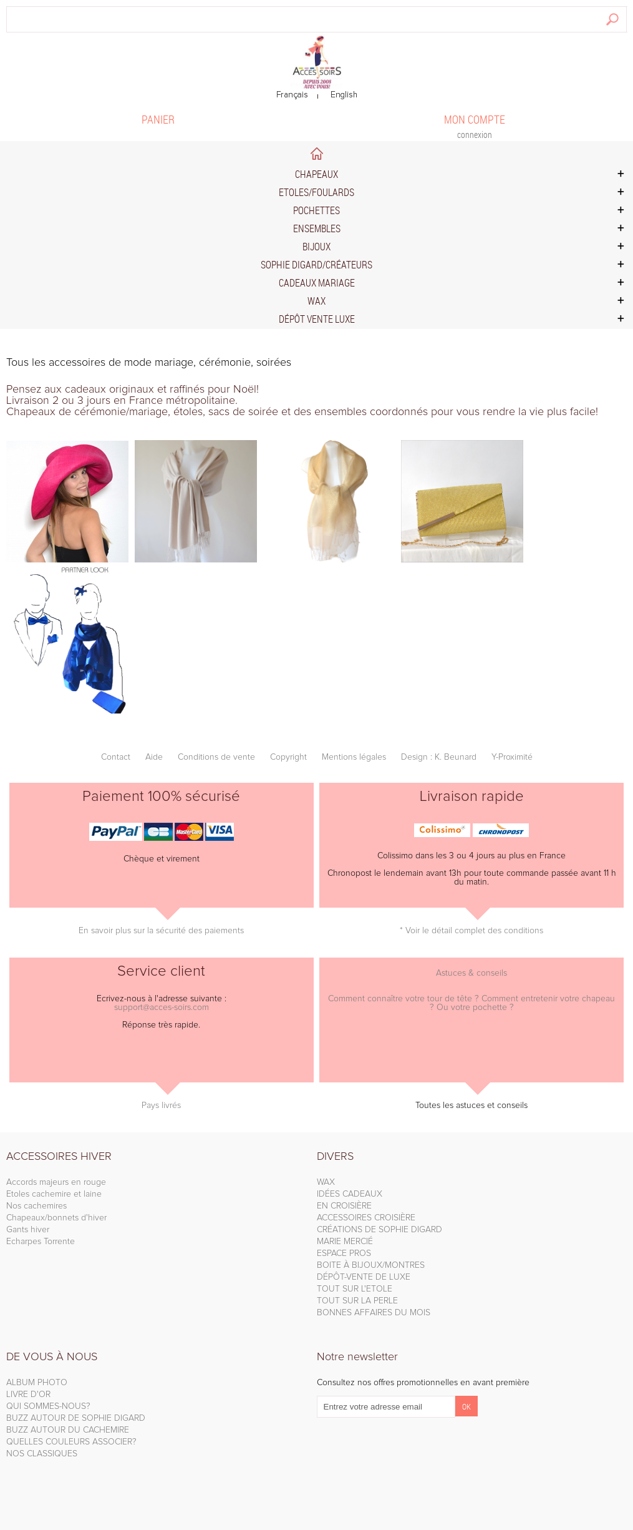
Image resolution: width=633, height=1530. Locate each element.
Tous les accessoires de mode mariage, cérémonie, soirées (148, 362)
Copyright (288, 757)
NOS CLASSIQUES (41, 1453)
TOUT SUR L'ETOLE (354, 1289)
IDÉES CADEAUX (349, 1194)
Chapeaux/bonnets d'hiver (56, 1218)
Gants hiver (27, 1229)
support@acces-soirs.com (161, 1007)
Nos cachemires (36, 1206)
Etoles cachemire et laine (54, 1194)
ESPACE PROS (344, 1253)
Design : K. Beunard (438, 757)
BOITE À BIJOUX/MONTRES (371, 1265)
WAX (326, 1182)
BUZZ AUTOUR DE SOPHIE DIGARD (75, 1418)
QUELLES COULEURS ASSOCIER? (71, 1442)
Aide (154, 757)
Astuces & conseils (471, 973)
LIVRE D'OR (28, 1394)
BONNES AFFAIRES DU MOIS (373, 1312)
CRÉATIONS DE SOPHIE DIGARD (379, 1229)
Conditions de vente (216, 757)
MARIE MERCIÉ (345, 1241)
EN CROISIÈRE (344, 1206)
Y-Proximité (512, 757)
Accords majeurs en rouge (56, 1182)
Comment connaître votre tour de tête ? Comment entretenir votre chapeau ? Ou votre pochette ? (471, 1003)
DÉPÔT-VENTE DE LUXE (363, 1277)
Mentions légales (354, 757)
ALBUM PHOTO (36, 1382)
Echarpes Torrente (40, 1241)
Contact (115, 757)
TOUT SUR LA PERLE (357, 1301)
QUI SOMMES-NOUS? (48, 1406)
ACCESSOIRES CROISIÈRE (366, 1218)
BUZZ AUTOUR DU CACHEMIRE (67, 1430)
